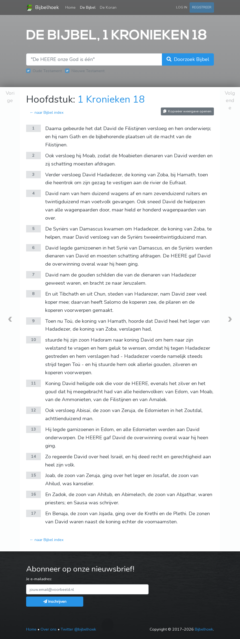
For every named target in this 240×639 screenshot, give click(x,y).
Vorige (10, 97)
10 (33, 339)
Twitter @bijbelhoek (78, 629)
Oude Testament (47, 70)
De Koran (108, 7)
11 (33, 383)
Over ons (49, 629)
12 (33, 410)
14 (33, 456)
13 (33, 429)
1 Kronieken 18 (111, 99)
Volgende (230, 100)
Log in (181, 7)
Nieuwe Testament (88, 70)
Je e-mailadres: (39, 579)
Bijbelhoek (42, 7)
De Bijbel (88, 7)
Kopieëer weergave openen (187, 111)
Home (71, 7)
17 (33, 513)
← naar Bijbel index (47, 112)
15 (33, 475)
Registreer (201, 7)
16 (33, 494)
